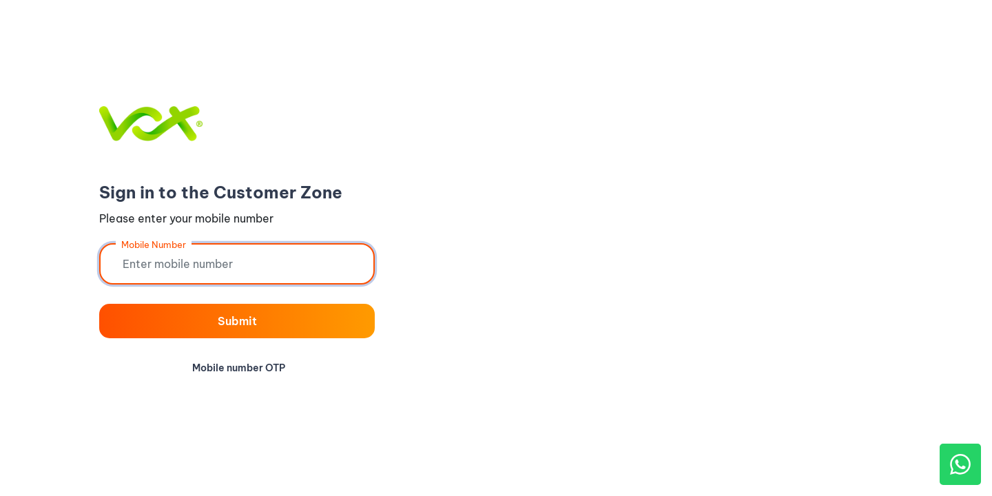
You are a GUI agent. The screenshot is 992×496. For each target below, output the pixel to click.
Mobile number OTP (238, 368)
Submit (237, 321)
